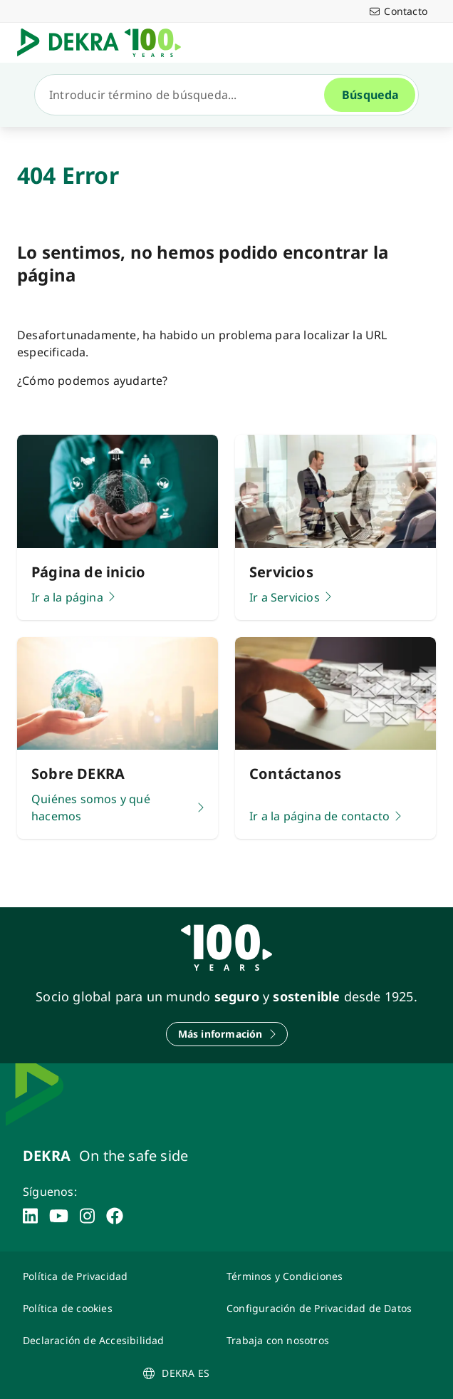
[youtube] (58, 1215)
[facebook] (114, 1215)
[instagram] (87, 1215)
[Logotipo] (104, 43)
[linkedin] (30, 1215)
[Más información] (227, 1034)
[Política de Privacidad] (116, 1276)
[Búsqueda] (185, 95)
